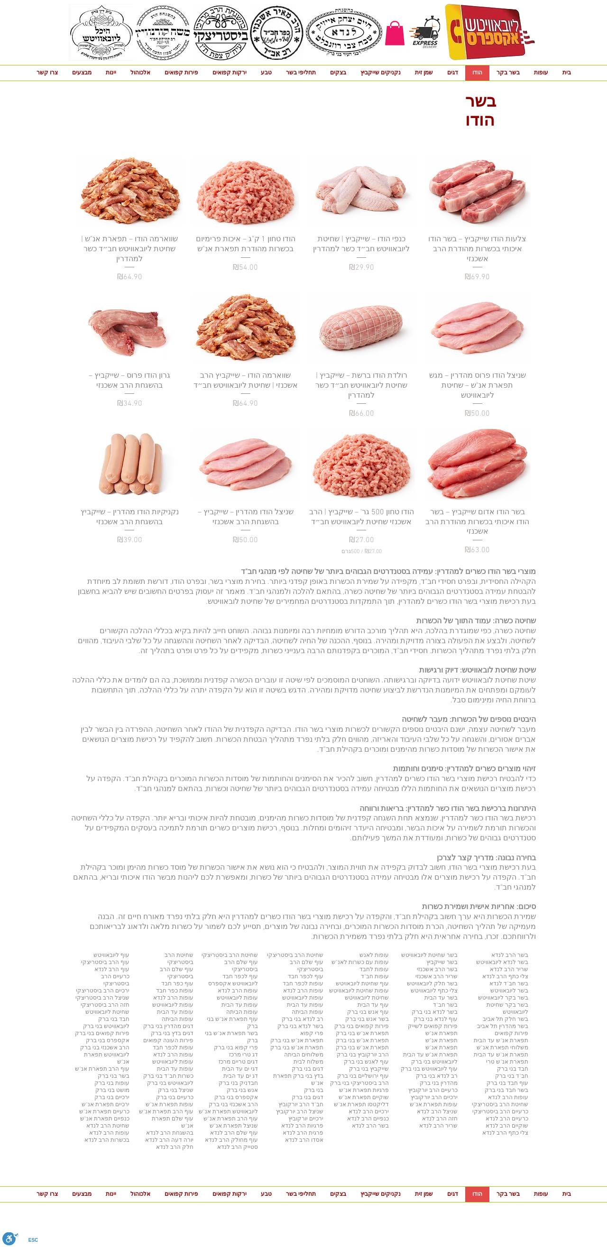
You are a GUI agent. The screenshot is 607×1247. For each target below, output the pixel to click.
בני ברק (346, 1041)
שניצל (250, 1126)
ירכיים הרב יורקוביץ (434, 1097)
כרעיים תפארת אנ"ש (104, 1112)
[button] (395, 33)
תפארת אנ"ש (91, 1069)
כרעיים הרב (513, 1119)
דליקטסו (377, 1104)
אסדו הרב (310, 1140)
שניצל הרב (444, 1112)
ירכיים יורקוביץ (305, 1119)
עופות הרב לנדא (508, 1097)
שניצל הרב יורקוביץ (299, 1112)
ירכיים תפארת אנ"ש (105, 1104)
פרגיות (380, 1090)
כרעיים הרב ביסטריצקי (500, 1112)
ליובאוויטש (115, 1055)
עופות (450, 1104)
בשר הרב (377, 1126)
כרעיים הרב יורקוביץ (433, 1090)
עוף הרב (118, 1069)
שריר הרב (445, 1126)
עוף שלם (181, 1119)
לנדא (95, 1133)
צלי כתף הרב (511, 1133)
